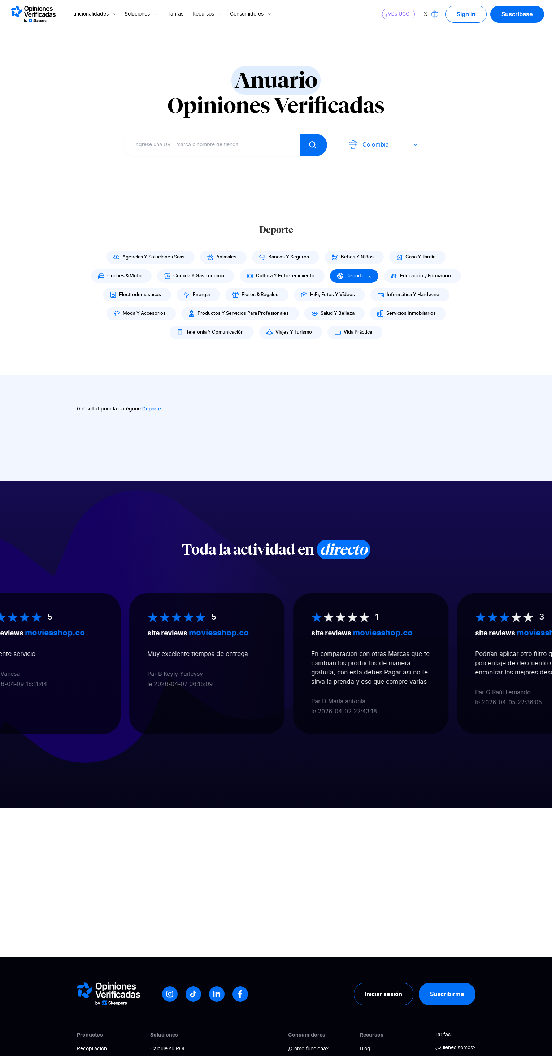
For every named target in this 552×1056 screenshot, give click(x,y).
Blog (365, 1048)
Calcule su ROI (167, 1048)
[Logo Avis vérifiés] (33, 14)
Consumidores (251, 14)
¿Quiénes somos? (455, 1047)
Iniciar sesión (383, 994)
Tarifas (175, 14)
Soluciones (141, 14)
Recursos (207, 14)
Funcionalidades (93, 14)
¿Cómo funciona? (308, 1048)
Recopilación (92, 1048)
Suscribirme (447, 994)
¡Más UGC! (398, 14)
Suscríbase (517, 14)
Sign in (466, 14)
